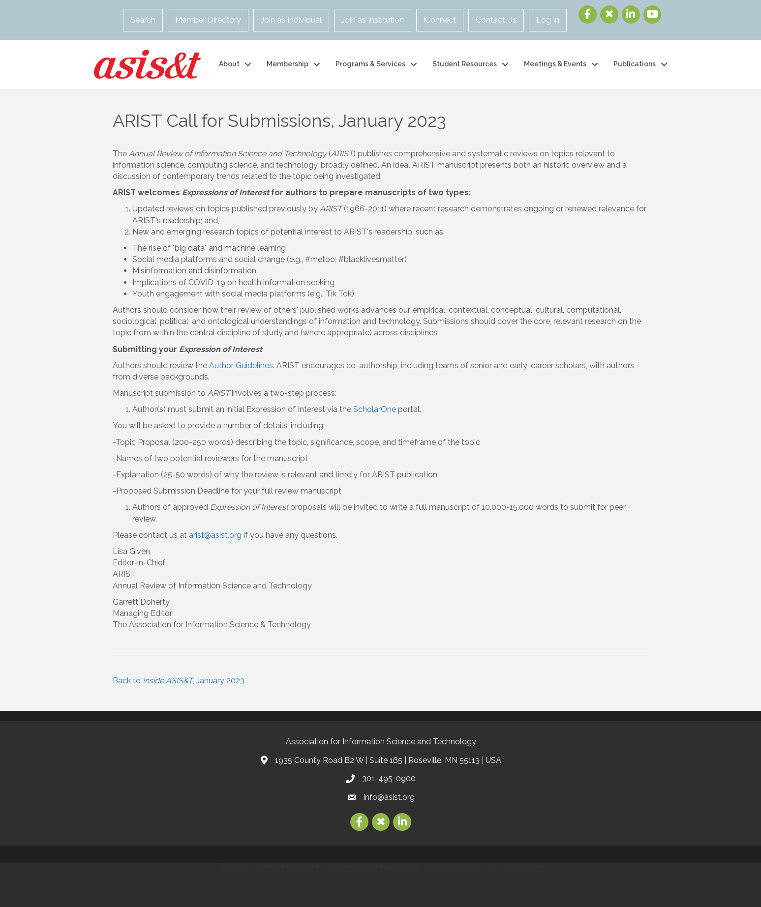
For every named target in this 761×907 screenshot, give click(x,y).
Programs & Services (370, 64)
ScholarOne (374, 409)
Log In (547, 20)
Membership (287, 64)
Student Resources (464, 64)
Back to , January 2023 (178, 680)
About (229, 64)
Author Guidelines (241, 365)
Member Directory (208, 20)
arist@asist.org (215, 535)
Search (142, 20)
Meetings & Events (555, 64)
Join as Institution (372, 20)
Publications (634, 64)
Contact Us (496, 20)
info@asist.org (389, 797)
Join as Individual (291, 20)
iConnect (440, 20)
